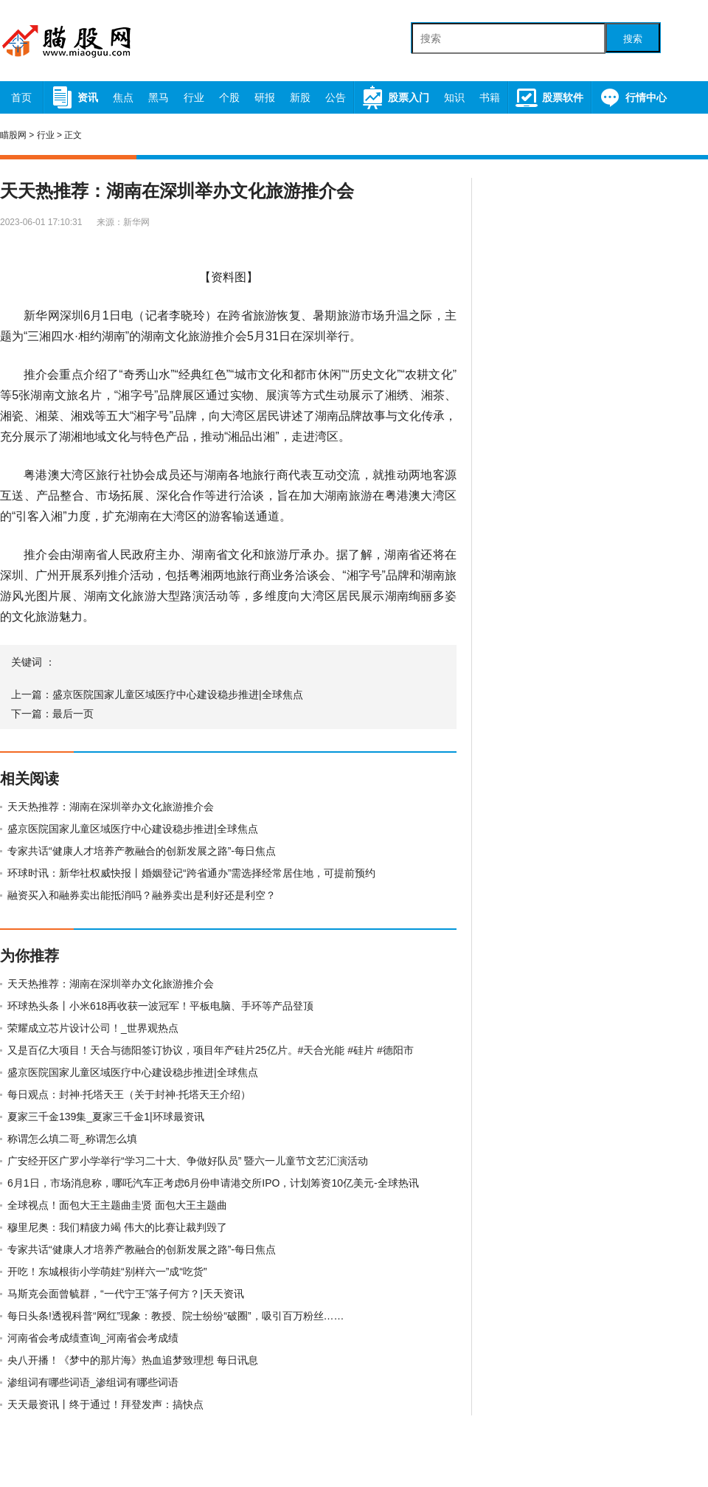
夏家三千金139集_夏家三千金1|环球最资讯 (105, 1116)
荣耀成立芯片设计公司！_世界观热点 (92, 1028)
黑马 (158, 97)
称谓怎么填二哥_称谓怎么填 (72, 1139)
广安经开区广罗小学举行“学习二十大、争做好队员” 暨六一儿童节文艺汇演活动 (187, 1161)
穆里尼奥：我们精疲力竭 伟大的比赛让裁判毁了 (117, 1227)
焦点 (123, 97)
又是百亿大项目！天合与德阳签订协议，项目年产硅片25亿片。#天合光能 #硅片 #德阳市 (210, 1050)
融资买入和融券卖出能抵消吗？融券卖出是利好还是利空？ (141, 895)
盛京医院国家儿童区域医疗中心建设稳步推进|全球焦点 (177, 694)
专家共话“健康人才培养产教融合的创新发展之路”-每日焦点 (141, 851)
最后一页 (73, 714)
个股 (229, 97)
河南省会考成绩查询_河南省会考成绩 (92, 1338)
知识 (454, 97)
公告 (335, 97)
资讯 (74, 97)
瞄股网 (13, 135)
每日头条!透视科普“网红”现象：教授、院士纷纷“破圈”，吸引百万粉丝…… (175, 1316)
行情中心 (632, 97)
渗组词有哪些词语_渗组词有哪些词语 (92, 1382)
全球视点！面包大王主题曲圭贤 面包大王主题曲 (117, 1205)
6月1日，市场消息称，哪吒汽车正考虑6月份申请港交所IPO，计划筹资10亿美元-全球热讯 (213, 1183)
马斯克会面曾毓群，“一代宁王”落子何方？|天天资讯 (125, 1294)
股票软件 (549, 97)
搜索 (632, 38)
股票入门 (395, 97)
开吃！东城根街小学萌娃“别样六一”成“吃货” (107, 1271)
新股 (300, 97)
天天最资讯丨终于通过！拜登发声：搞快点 (105, 1404)
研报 (264, 97)
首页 (21, 97)
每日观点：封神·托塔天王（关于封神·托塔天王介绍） (129, 1094)
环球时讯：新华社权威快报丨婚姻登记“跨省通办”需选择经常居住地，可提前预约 (191, 873)
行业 (194, 97)
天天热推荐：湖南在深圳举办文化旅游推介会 (110, 806)
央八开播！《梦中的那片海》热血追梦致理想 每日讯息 (132, 1360)
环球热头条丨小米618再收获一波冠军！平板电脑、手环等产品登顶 (160, 1006)
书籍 (489, 97)
